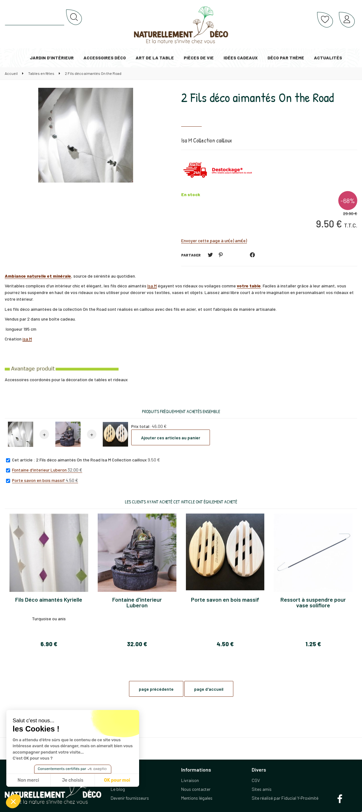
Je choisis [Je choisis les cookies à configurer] (72, 780)
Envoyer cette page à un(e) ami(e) (214, 240)
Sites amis (262, 789)
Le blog (118, 789)
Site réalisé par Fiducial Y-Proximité (285, 798)
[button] (13, 801)
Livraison (190, 780)
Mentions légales (196, 798)
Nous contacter (196, 789)
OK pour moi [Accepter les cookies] (117, 780)
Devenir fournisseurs (130, 798)
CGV (256, 780)
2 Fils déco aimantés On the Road (257, 97)
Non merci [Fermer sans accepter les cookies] (28, 780)
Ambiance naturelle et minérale (38, 276)
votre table (249, 285)
